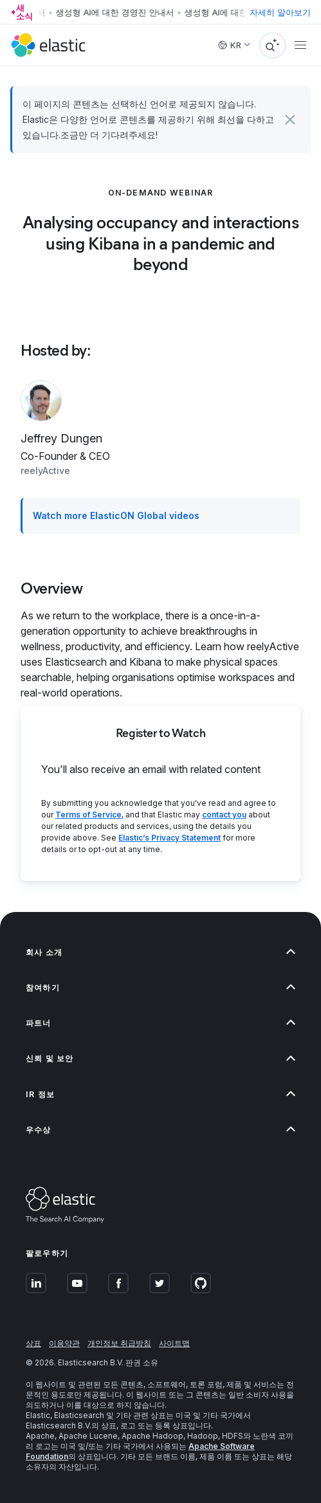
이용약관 (64, 1343)
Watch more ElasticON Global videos (116, 515)
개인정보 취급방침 (119, 1343)
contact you (224, 814)
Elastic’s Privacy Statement (169, 838)
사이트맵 (174, 1343)
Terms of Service (88, 814)
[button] (290, 119)
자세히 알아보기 (280, 12)
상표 (33, 1343)
